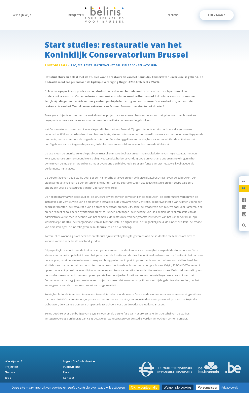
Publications (71, 367)
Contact (68, 378)
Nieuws (173, 15)
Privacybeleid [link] (229, 387)
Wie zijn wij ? (22, 15)
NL (244, 188)
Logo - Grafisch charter (79, 361)
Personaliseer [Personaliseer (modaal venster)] (207, 387)
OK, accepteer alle (144, 387)
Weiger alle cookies (177, 387)
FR (243, 181)
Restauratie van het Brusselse (121, 65)
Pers (66, 372)
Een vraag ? (216, 15)
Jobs (8, 378)
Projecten (76, 15)
